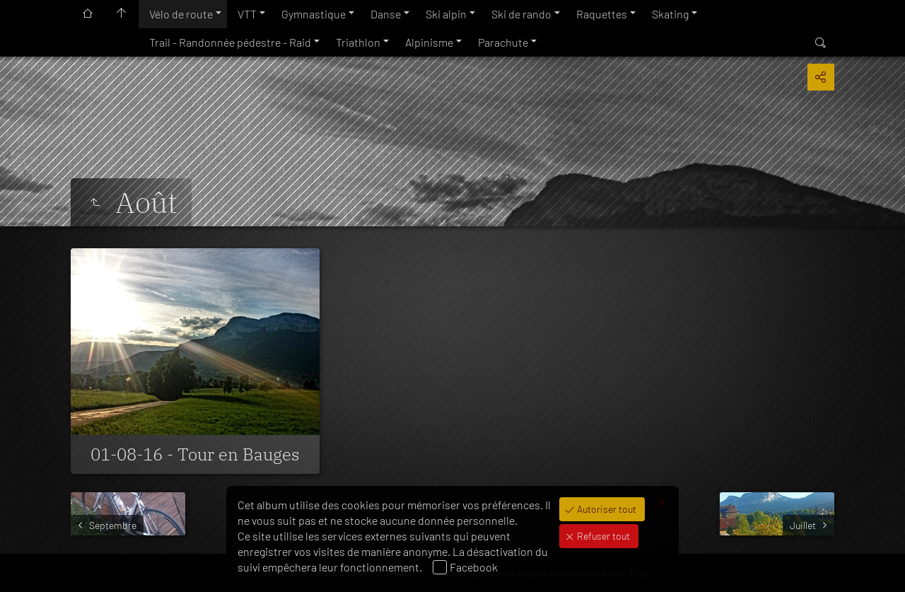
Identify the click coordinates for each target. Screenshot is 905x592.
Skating (670, 14)
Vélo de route (181, 14)
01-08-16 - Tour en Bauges (195, 454)
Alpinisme (429, 42)
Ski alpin (446, 14)
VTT (247, 14)
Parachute (503, 42)
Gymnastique (313, 14)
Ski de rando (521, 14)
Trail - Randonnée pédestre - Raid (230, 42)
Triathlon (358, 42)
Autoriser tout (605, 509)
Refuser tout (602, 536)
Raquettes (601, 14)
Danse (385, 14)
